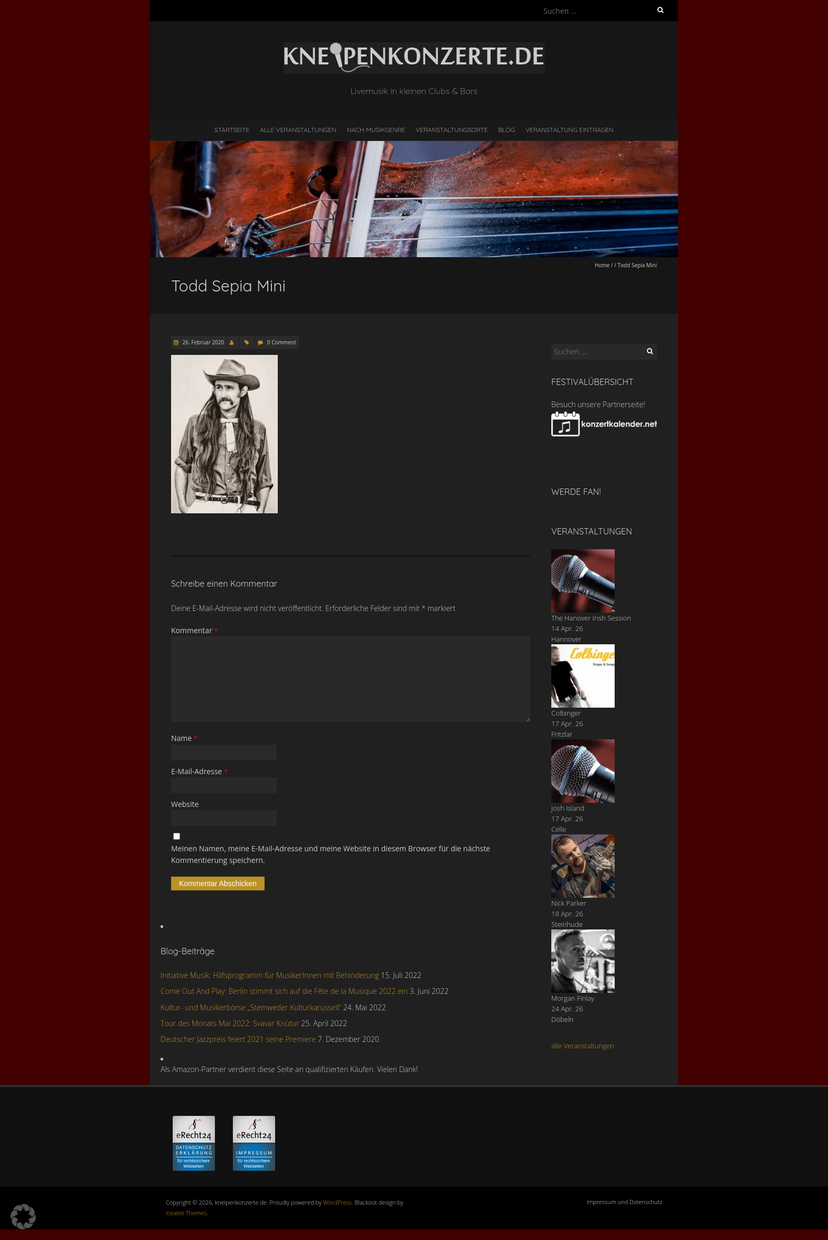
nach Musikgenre (376, 130)
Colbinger (566, 713)
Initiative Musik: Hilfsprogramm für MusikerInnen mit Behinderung (270, 975)
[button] (23, 1217)
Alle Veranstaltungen (298, 130)
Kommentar (194, 630)
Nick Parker (568, 903)
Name (184, 738)
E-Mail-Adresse (199, 771)
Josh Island (568, 808)
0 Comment (281, 342)
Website (185, 804)
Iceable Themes (186, 1213)
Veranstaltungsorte (451, 130)
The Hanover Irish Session (591, 618)
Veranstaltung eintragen (569, 130)
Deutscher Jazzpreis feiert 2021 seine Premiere (238, 1039)
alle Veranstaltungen (582, 1045)
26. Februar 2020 (202, 342)
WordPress (337, 1202)
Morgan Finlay (573, 998)
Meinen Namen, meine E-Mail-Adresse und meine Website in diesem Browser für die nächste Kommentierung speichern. (330, 854)
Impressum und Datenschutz (624, 1202)
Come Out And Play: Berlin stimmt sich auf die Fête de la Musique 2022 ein (284, 991)
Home (602, 265)
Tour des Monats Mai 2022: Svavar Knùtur (230, 1023)
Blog (506, 130)
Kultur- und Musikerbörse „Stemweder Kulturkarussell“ (251, 1007)
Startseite (231, 130)
